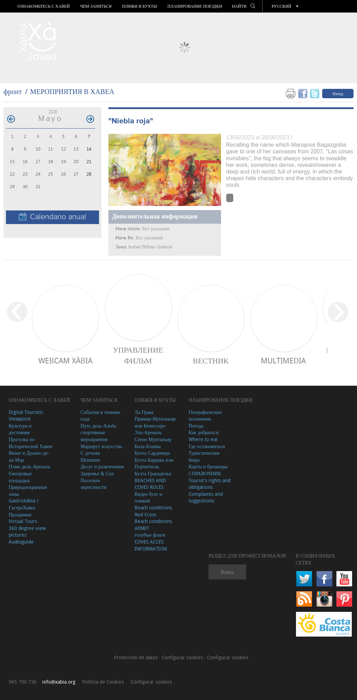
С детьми (90, 452)
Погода (196, 425)
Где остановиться (207, 446)
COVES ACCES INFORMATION (151, 545)
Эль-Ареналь (148, 432)
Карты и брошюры (208, 466)
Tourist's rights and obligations (209, 484)
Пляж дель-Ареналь (29, 466)
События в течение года (100, 415)
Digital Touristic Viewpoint (26, 415)
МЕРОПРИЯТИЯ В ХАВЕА (72, 91)
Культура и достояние (20, 429)
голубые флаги (150, 534)
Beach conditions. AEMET (154, 524)
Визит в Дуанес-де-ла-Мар (29, 456)
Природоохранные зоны (28, 490)
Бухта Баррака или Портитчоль (154, 463)
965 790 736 (23, 681)
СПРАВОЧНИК (205, 473)
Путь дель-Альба (98, 425)
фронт (12, 91)
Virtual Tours (23, 521)
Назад (338, 93)
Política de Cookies (103, 681)
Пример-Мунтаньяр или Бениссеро (155, 422)
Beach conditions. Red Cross (154, 511)
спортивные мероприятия (94, 436)
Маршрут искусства (101, 446)
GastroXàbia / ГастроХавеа (23, 504)
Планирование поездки (194, 6)
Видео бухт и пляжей (148, 497)
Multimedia (283, 360)
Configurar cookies (183, 657)
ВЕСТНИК (211, 360)
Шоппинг (90, 459)
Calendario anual (52, 217)
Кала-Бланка (148, 446)
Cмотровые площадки (20, 477)
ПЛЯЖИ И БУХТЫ (139, 6)
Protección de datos (136, 657)
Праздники (20, 514)
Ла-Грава (144, 412)
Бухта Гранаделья (153, 473)
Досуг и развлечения (102, 466)
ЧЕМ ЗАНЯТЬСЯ (96, 6)
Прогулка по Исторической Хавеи (30, 442)
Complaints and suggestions (206, 497)
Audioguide (21, 541)
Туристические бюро (204, 456)
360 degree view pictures (27, 531)
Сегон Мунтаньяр (153, 439)
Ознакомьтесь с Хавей (43, 6)
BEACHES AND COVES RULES (150, 484)
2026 (52, 111)
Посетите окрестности (93, 484)
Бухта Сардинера (152, 452)
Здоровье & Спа (97, 473)
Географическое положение (205, 415)
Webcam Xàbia (65, 360)
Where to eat (203, 439)
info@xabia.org (58, 681)
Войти (227, 572)
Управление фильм (138, 355)
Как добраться (203, 432)
